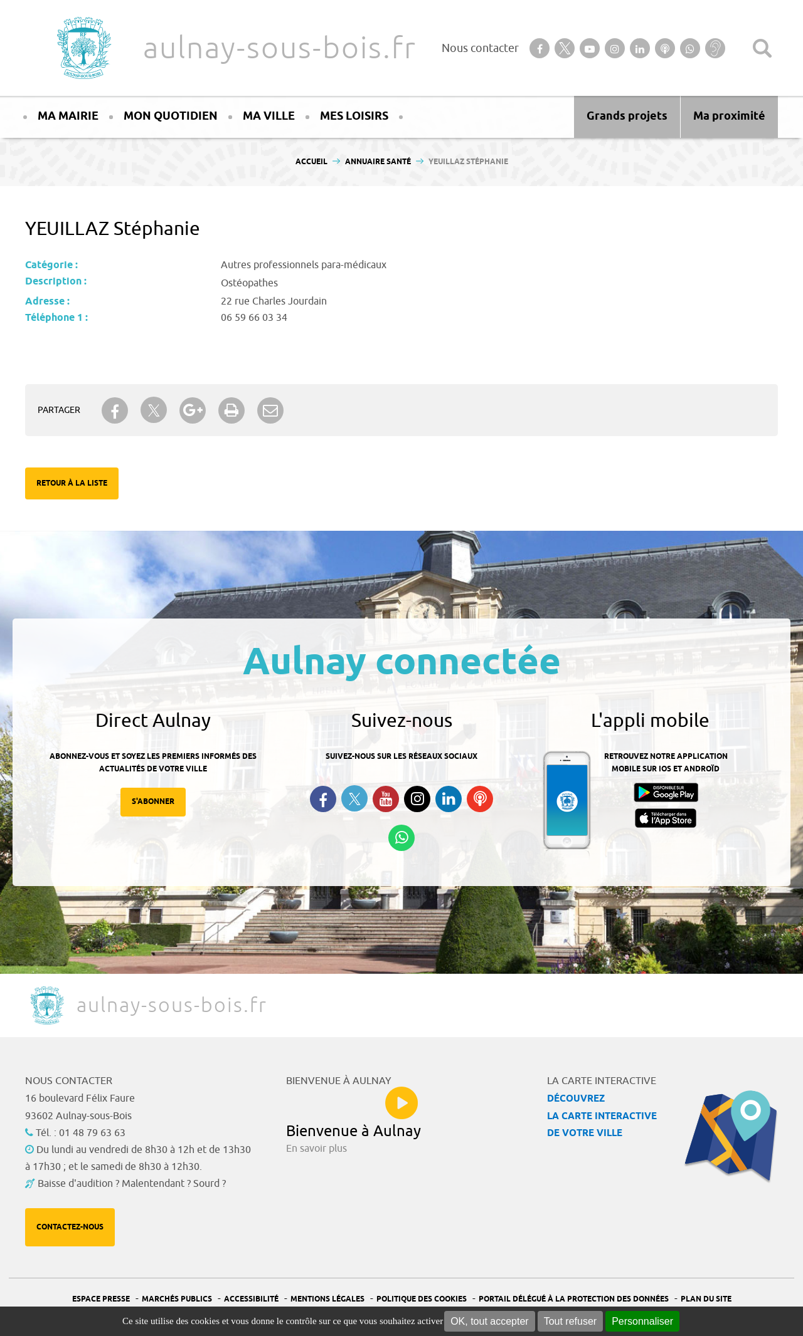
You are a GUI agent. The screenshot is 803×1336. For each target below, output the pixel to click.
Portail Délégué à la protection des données (574, 1299)
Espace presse (101, 1299)
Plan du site (706, 1299)
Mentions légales (327, 1299)
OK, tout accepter (489, 1321)
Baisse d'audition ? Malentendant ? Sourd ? (132, 1183)
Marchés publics (177, 1299)
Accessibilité (251, 1299)
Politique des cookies (421, 1299)
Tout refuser (570, 1321)
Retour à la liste (71, 483)
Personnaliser (642, 1321)
